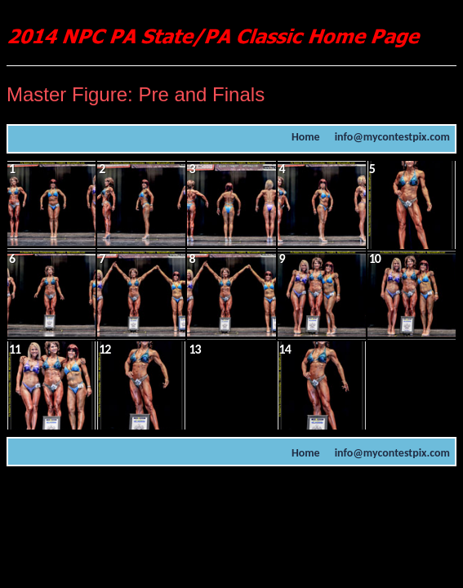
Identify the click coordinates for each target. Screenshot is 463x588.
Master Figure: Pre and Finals (136, 94)
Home (306, 137)
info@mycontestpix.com (392, 137)
